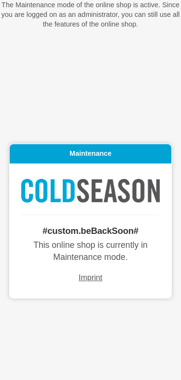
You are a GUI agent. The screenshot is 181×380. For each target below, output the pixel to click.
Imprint (90, 278)
